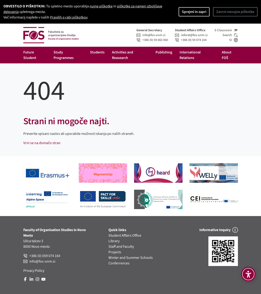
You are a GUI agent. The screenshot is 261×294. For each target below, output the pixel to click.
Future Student (29, 55)
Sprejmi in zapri (194, 11)
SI (233, 40)
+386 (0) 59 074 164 (191, 40)
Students (97, 52)
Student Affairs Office (124, 235)
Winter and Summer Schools (130, 257)
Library (114, 241)
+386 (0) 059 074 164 (41, 255)
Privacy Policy (33, 270)
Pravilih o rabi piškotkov (68, 17)
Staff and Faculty (121, 246)
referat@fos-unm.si (191, 35)
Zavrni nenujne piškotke (235, 11)
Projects (114, 252)
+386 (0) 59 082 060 (152, 40)
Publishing (164, 52)
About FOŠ (227, 55)
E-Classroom (226, 30)
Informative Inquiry (218, 230)
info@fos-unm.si (150, 35)
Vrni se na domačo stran (41, 142)
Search (230, 35)
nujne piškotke (101, 6)
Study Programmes (64, 55)
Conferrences (118, 263)
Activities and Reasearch (123, 55)
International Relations (190, 55)
